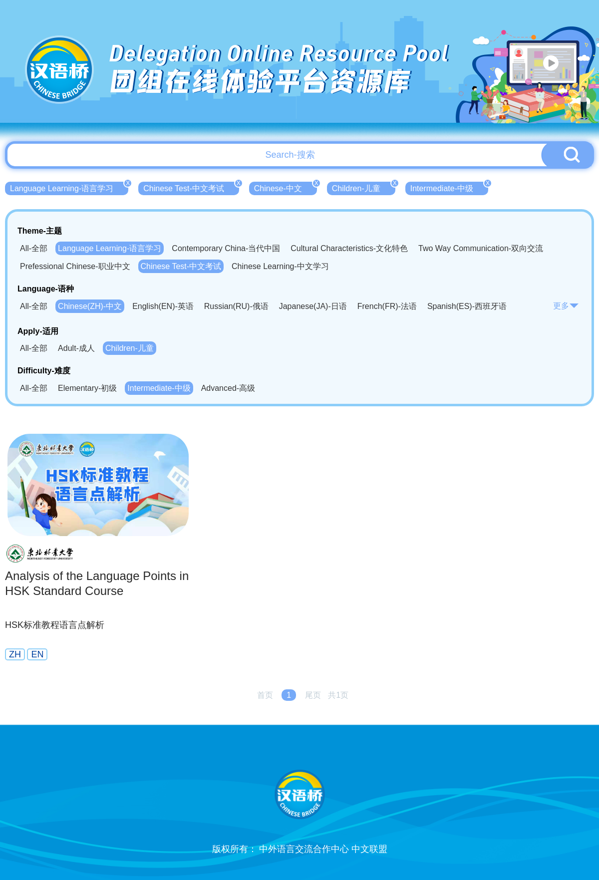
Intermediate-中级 (449, 187)
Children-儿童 (363, 187)
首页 (265, 695)
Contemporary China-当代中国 (226, 248)
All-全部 (33, 248)
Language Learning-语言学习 (69, 187)
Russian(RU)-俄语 (236, 306)
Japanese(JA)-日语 (313, 306)
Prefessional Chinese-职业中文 (75, 266)
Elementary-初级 (87, 388)
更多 (566, 305)
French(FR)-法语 (387, 306)
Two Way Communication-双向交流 (480, 248)
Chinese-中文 (285, 187)
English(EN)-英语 (163, 306)
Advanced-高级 (228, 388)
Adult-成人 (76, 348)
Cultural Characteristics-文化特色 (349, 248)
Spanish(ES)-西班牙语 (467, 306)
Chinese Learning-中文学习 (280, 266)
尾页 (313, 695)
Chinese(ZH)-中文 (90, 306)
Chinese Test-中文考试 (191, 187)
